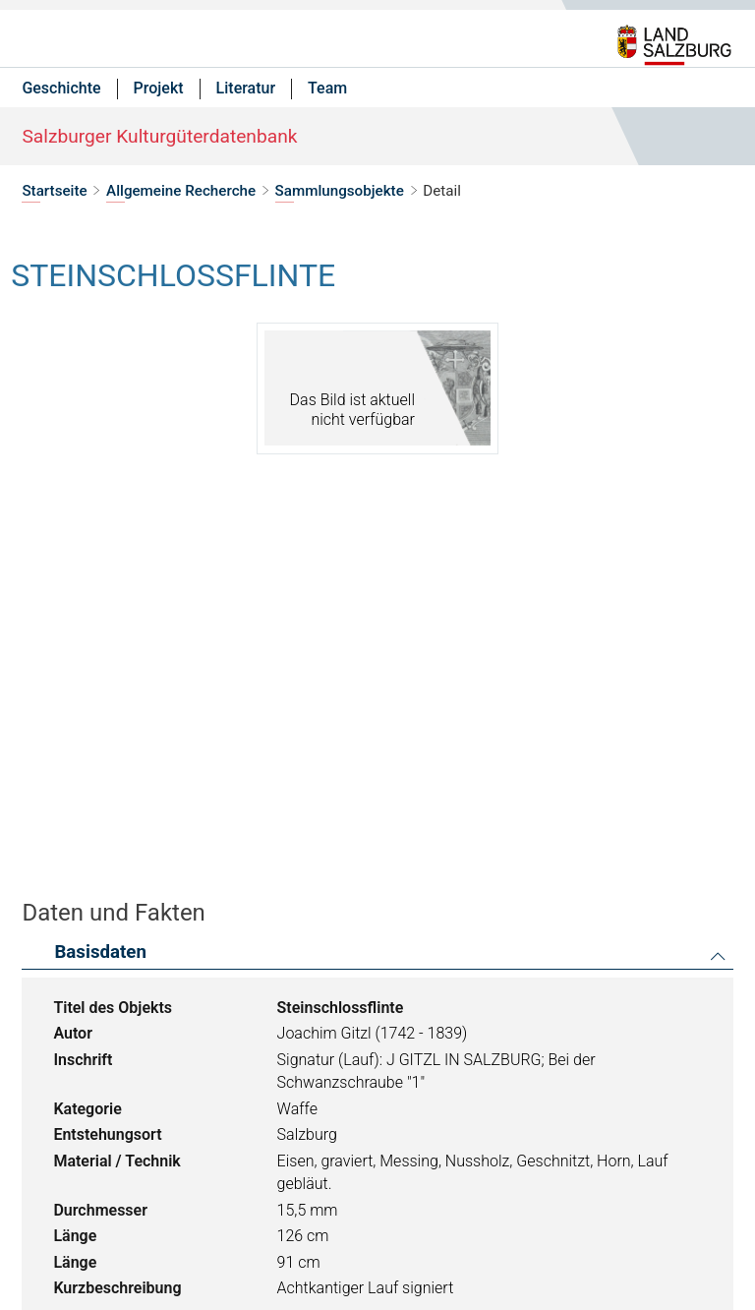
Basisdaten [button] (100, 952)
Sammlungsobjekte (339, 191)
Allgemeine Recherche (181, 191)
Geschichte (61, 88)
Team (327, 88)
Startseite (54, 191)
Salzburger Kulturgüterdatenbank (159, 136)
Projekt (159, 88)
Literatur (246, 88)
